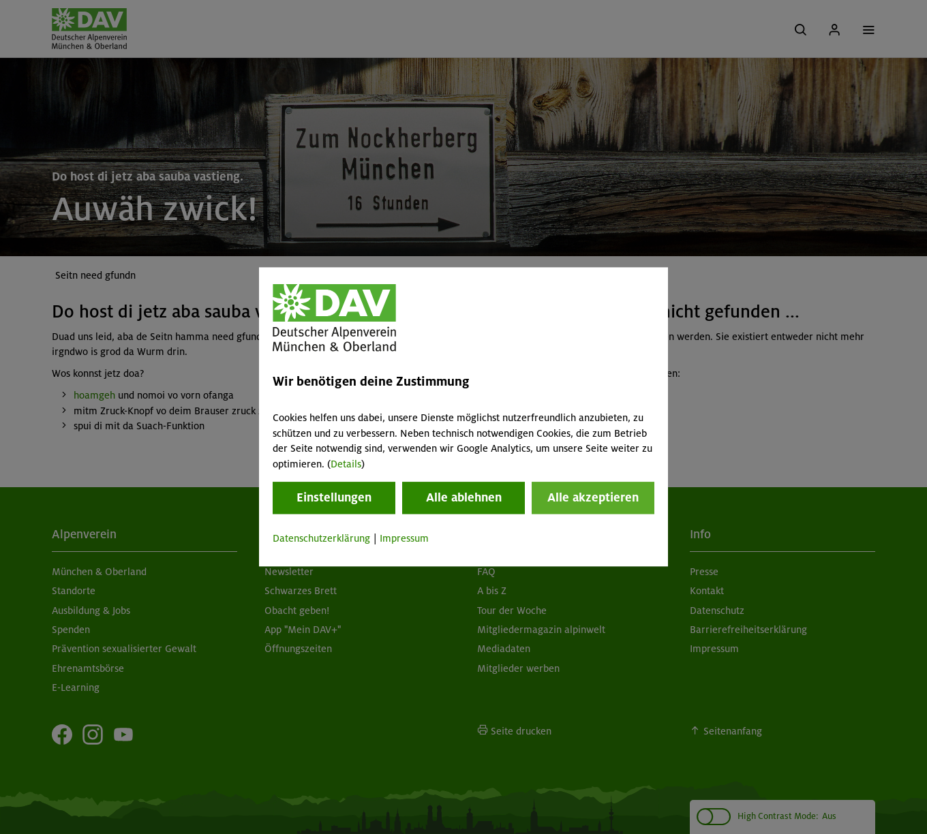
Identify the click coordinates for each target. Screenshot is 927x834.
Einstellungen (334, 497)
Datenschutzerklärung (321, 538)
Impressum (404, 538)
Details (346, 464)
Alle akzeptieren (593, 497)
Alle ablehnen (464, 497)
